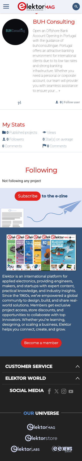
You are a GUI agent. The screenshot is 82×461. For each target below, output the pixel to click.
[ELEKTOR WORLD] (42, 378)
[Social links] (19, 103)
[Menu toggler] (6, 6)
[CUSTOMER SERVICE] (42, 366)
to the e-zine (41, 196)
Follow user (72, 102)
